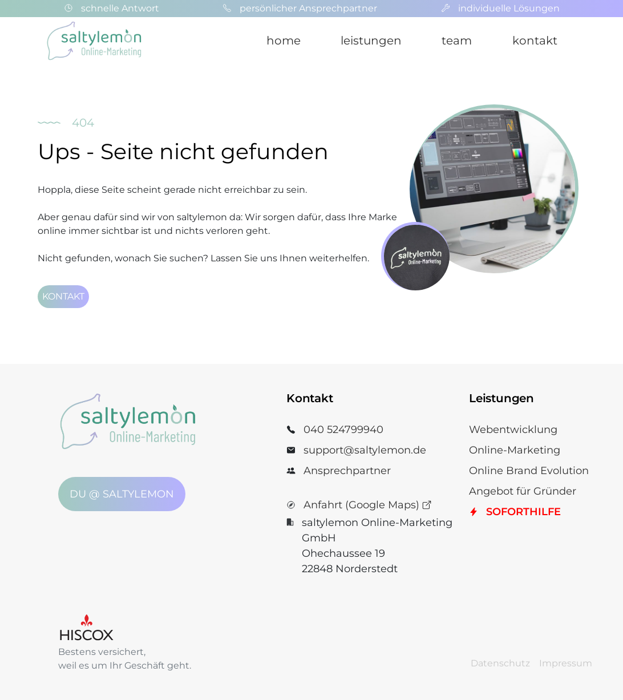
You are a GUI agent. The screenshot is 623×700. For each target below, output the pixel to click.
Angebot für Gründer (522, 491)
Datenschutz (500, 663)
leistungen (371, 40)
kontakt (534, 40)
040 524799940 (343, 429)
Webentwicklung (513, 429)
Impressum (565, 663)
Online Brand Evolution (529, 470)
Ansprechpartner (347, 470)
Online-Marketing (514, 450)
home (283, 40)
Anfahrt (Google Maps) (368, 505)
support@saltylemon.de (365, 450)
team (457, 40)
